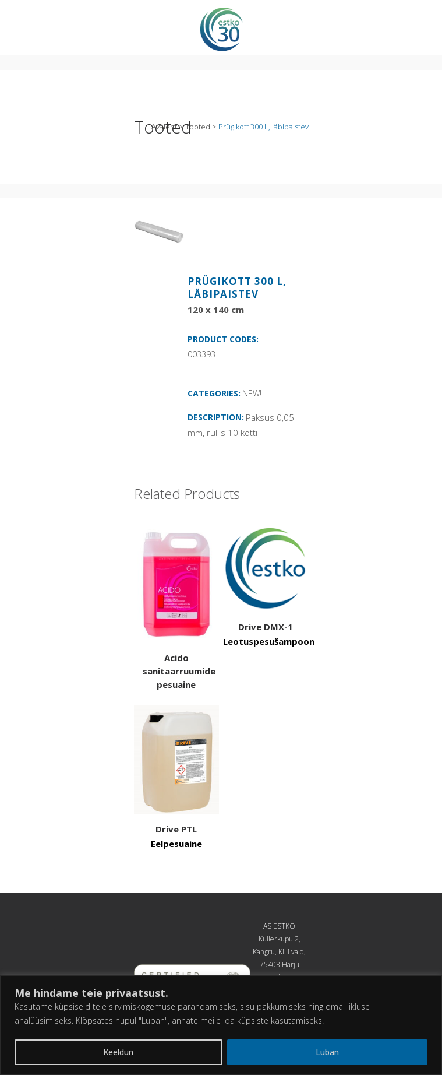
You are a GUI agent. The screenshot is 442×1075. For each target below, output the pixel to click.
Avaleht (164, 126)
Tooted (197, 126)
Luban (327, 1052)
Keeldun (118, 1052)
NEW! (251, 393)
